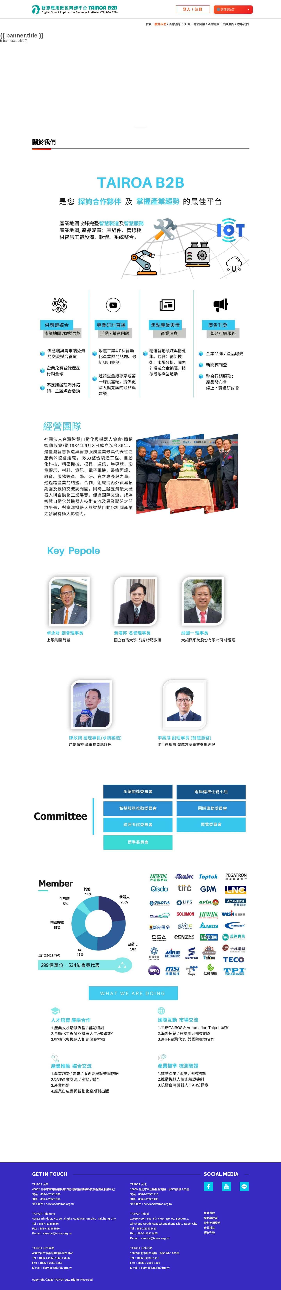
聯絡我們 (243, 24)
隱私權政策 (211, 1218)
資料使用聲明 (212, 1222)
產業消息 (175, 24)
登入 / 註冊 (193, 9)
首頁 (149, 24)
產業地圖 (214, 24)
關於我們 (160, 24)
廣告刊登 (209, 1232)
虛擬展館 (228, 24)
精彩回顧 (199, 24)
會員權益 (209, 1227)
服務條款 (209, 1212)
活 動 (187, 24)
